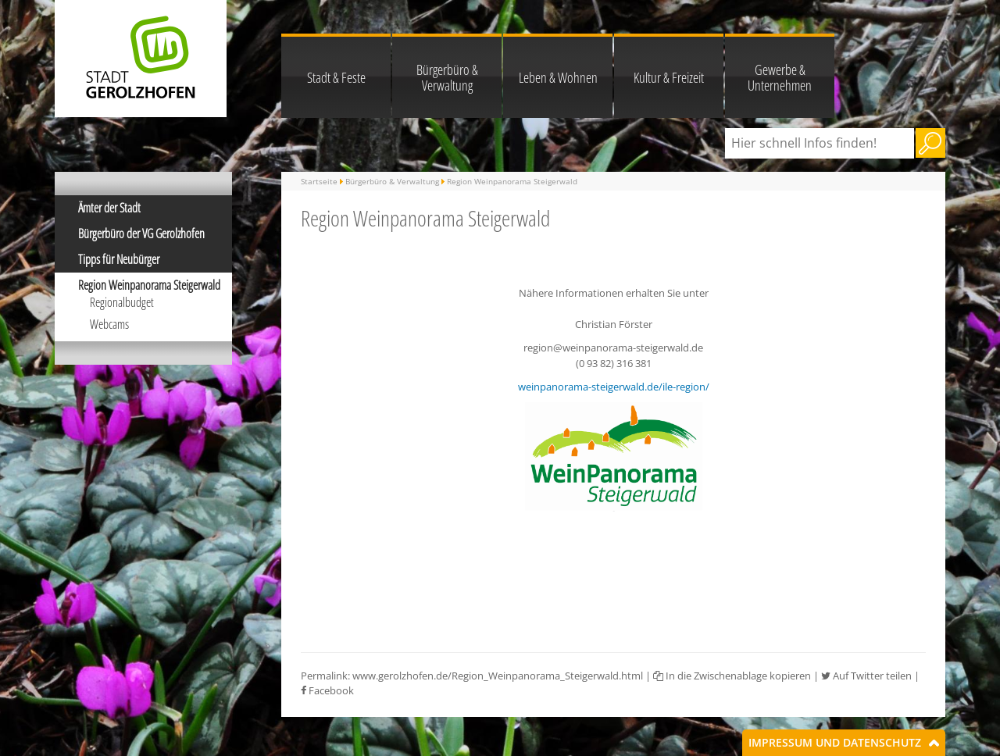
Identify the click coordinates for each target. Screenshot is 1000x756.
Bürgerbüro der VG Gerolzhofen (141, 233)
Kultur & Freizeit (669, 77)
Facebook (327, 690)
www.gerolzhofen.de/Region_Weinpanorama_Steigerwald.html (497, 676)
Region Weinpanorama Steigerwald (149, 285)
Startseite (319, 181)
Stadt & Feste (336, 77)
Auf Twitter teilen (866, 676)
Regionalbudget (122, 302)
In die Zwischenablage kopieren (732, 676)
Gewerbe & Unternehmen (780, 77)
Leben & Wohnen (558, 77)
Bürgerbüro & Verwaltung (447, 77)
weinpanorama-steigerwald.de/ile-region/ (613, 387)
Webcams (109, 324)
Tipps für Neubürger (118, 259)
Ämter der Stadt (109, 207)
